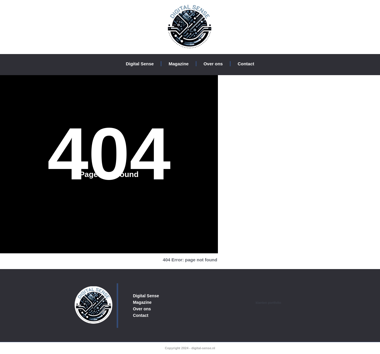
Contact (246, 63)
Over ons (213, 63)
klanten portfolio (268, 302)
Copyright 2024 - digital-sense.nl (190, 348)
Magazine (179, 63)
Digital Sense (140, 63)
